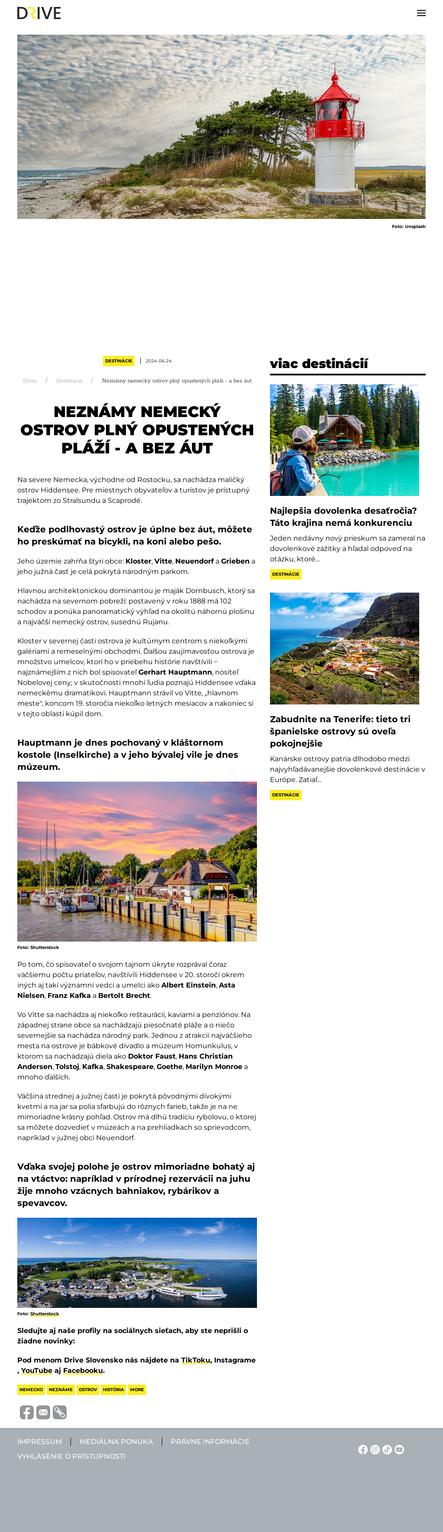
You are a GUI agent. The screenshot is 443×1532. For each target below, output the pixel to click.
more (137, 1389)
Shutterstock (44, 1314)
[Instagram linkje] (374, 1449)
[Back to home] (39, 13)
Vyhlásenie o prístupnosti (71, 1456)
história (113, 1389)
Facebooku (83, 1370)
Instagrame (235, 1360)
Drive (30, 381)
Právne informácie (210, 1441)
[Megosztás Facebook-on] (25, 1412)
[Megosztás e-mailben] (42, 1412)
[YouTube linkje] (398, 1449)
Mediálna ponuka (116, 1441)
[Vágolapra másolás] (58, 1412)
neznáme (61, 1389)
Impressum (39, 1441)
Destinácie (118, 361)
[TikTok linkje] (386, 1449)
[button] (421, 13)
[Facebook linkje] (362, 1449)
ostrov (88, 1389)
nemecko (31, 1389)
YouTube (36, 1370)
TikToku (195, 1360)
